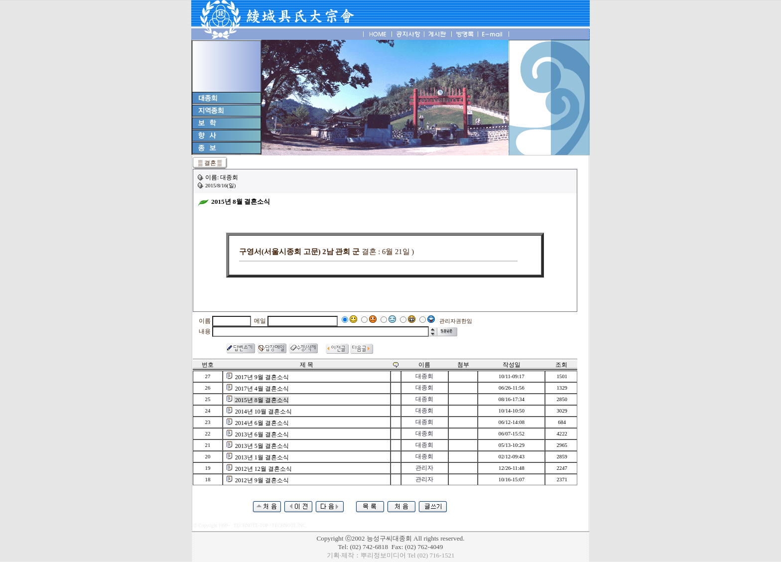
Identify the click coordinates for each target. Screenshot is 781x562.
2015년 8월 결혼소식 (262, 400)
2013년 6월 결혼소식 (262, 434)
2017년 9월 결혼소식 (262, 377)
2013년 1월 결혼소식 (262, 457)
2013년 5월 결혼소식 (262, 445)
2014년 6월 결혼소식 (262, 423)
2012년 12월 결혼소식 (263, 468)
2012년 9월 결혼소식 (262, 480)
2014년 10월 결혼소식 (263, 411)
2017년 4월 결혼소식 (262, 388)
